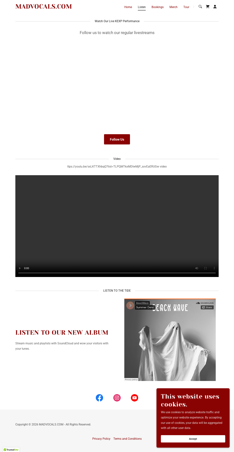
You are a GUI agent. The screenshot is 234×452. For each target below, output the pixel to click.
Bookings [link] (158, 7)
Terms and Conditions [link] (127, 438)
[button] (215, 6)
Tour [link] (186, 7)
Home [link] (128, 7)
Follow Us (117, 139)
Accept (193, 438)
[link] (43, 7)
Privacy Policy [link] (101, 438)
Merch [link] (173, 7)
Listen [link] (142, 7)
